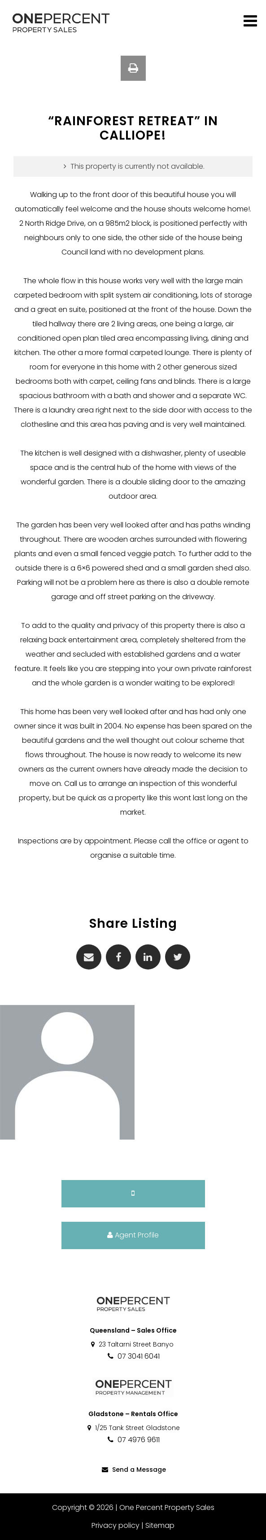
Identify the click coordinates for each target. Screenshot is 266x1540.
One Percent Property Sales (166, 1507)
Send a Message (133, 1469)
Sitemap (159, 1525)
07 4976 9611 (133, 1440)
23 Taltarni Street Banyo (132, 1344)
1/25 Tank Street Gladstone (133, 1427)
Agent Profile (133, 1235)
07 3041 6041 (133, 1356)
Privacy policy (116, 1525)
